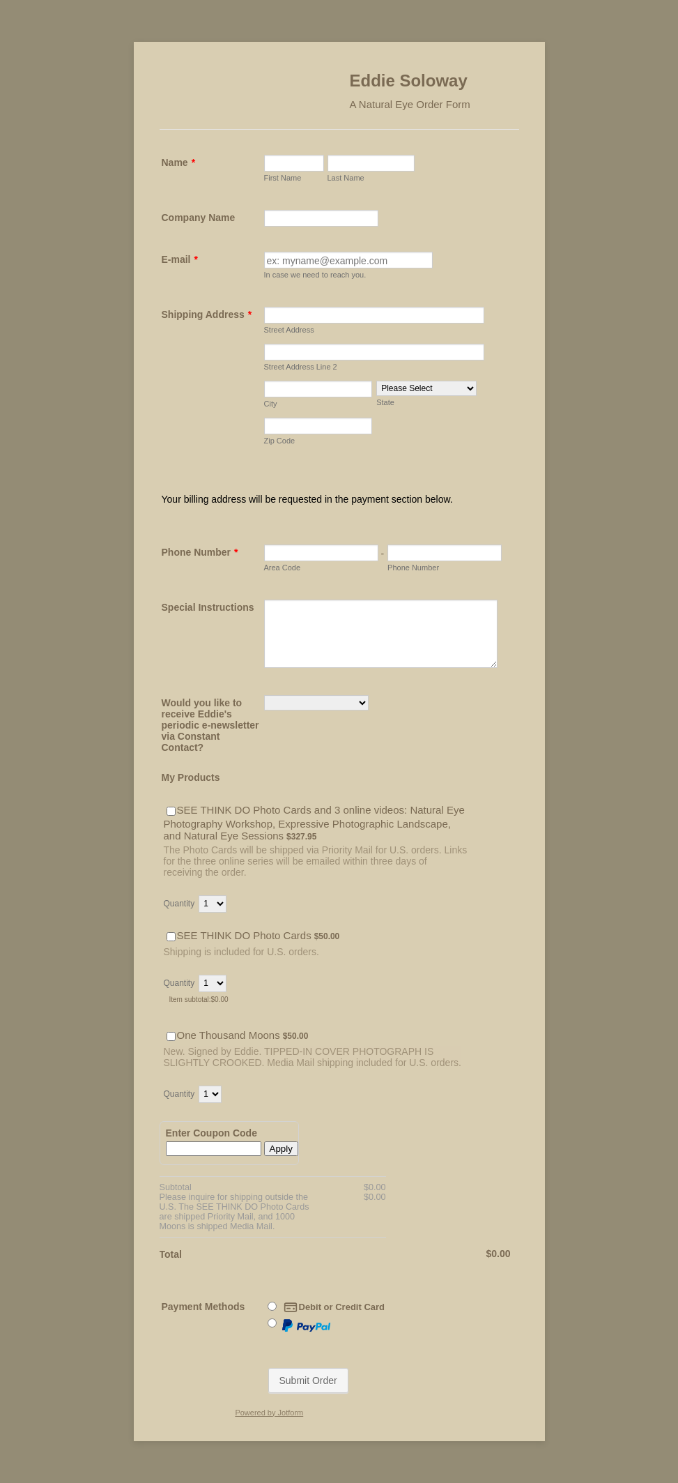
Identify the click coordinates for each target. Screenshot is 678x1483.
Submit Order (308, 1380)
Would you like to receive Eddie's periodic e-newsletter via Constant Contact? (210, 725)
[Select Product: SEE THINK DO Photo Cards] (171, 936)
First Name (283, 178)
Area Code (282, 567)
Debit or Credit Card (334, 1307)
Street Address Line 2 (300, 367)
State (385, 402)
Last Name (346, 178)
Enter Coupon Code (211, 1133)
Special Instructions (208, 607)
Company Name (199, 217)
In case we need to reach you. (315, 275)
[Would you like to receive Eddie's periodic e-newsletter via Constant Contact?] (316, 702)
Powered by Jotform (269, 1412)
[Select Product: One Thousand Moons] (171, 1036)
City (270, 404)
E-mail (180, 259)
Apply (281, 1148)
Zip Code (279, 440)
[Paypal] (272, 1323)
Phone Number (200, 552)
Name (179, 162)
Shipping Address (207, 314)
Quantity (179, 903)
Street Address (289, 330)
